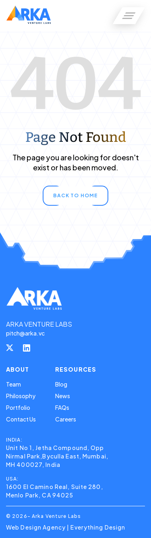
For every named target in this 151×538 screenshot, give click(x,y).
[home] (28, 15)
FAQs (62, 407)
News (62, 395)
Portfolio (18, 407)
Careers (65, 419)
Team (13, 384)
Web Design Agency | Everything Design (65, 527)
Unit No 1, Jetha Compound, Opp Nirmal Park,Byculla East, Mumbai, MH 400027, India (57, 456)
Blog (61, 384)
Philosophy (20, 395)
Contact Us (21, 419)
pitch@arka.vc (25, 333)
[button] (129, 15)
